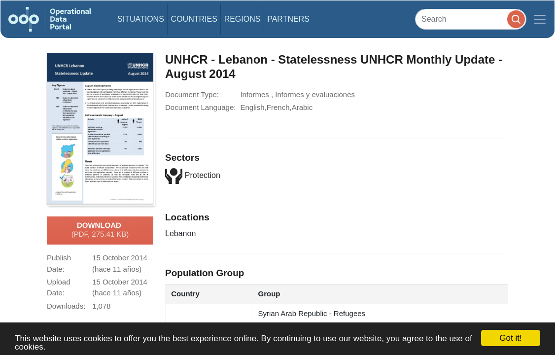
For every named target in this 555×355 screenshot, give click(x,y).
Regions (242, 19)
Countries (194, 19)
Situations (140, 19)
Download (100, 230)
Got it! (510, 338)
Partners (288, 19)
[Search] (470, 19)
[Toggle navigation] (539, 19)
